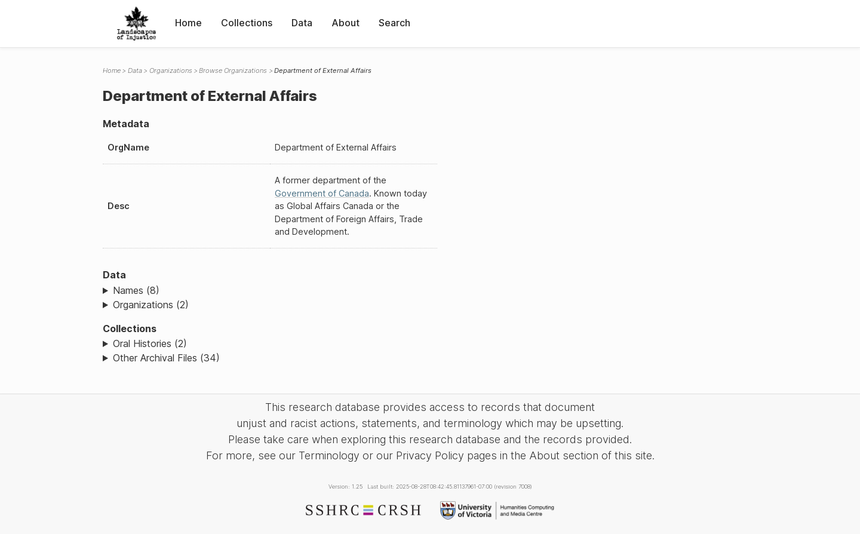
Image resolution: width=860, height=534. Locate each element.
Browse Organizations (233, 70)
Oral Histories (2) (150, 343)
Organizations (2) (151, 305)
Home (188, 23)
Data (301, 23)
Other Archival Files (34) (166, 358)
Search (394, 23)
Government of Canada (322, 193)
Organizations (170, 70)
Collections (246, 23)
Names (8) (136, 290)
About (345, 23)
